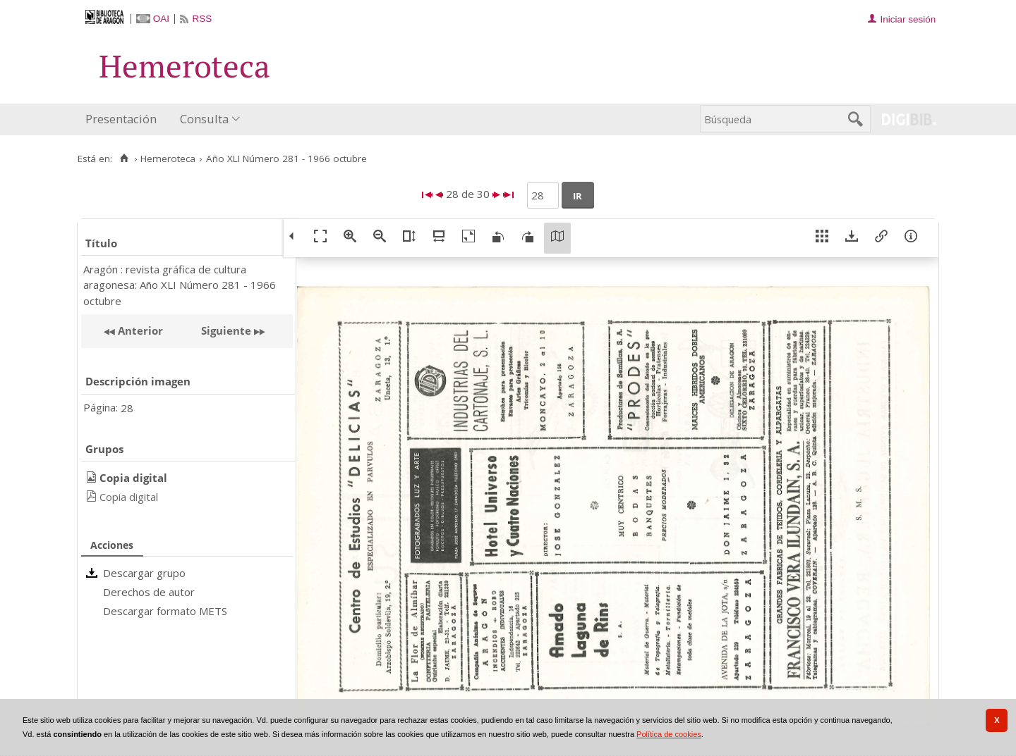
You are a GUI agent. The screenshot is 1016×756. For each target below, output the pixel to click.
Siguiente (226, 330)
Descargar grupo (144, 573)
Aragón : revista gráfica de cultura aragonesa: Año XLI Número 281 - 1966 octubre (179, 285)
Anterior (139, 330)
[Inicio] (124, 158)
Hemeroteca (167, 158)
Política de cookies (668, 734)
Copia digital (128, 497)
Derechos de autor (149, 592)
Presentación (121, 119)
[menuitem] (124, 119)
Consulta (204, 119)
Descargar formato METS (165, 611)
